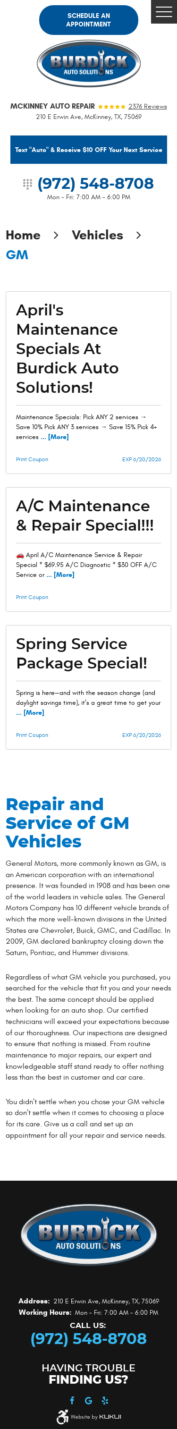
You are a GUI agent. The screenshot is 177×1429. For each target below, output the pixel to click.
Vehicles (97, 235)
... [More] (54, 437)
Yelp (105, 1401)
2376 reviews (147, 106)
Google (88, 1401)
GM (17, 254)
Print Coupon (32, 459)
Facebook (72, 1401)
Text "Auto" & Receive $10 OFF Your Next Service (88, 150)
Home (23, 235)
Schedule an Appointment (88, 20)
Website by (96, 1417)
